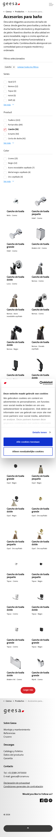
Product (8, 112)
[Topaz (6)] (5, 91)
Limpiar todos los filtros (28, 67)
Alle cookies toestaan (28, 441)
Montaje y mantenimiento (17, 730)
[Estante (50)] (5, 134)
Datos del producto (14, 755)
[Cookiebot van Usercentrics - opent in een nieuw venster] (40, 383)
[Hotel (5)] (5, 95)
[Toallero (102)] (5, 120)
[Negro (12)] (5, 163)
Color (6, 151)
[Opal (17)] (5, 82)
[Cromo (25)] (5, 158)
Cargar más (28, 690)
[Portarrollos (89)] (5, 125)
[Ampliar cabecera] (51, 4)
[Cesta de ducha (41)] (5, 138)
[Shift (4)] (5, 100)
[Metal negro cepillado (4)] (5, 172)
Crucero (8, 737)
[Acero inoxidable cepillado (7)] (5, 168)
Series (7, 74)
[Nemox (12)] (5, 86)
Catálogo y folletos (13, 751)
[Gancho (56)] (5, 129)
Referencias (9, 733)
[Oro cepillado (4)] (5, 177)
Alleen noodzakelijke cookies (28, 451)
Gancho (8, 67)
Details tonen (40, 432)
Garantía (8, 758)
